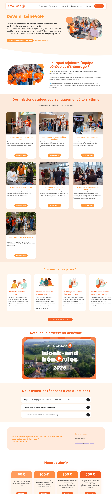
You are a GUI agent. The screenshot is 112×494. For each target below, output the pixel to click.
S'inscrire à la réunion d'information (60, 319)
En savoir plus (21, 155)
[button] (54, 6)
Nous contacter (40, 41)
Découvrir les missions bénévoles (20, 41)
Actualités (65, 6)
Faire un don (99, 6)
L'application (43, 6)
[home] (16, 6)
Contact (88, 6)
